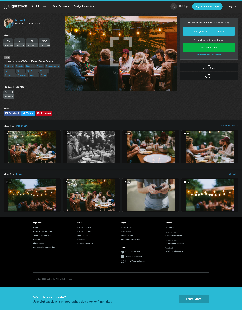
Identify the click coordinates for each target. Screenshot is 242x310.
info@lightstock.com (173, 234)
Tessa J (20, 20)
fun (43, 75)
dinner (34, 75)
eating (30, 66)
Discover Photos (84, 226)
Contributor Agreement (130, 238)
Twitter (28, 113)
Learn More (193, 298)
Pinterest (44, 113)
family (19, 66)
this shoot (21, 125)
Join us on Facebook (134, 255)
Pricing (184, 6)
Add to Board (209, 67)
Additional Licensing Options (209, 54)
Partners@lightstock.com (175, 242)
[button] (40, 6)
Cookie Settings (127, 234)
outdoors (10, 75)
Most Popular (82, 234)
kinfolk (44, 70)
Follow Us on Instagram (135, 260)
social (20, 70)
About (35, 226)
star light (22, 75)
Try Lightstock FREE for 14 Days (209, 31)
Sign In (232, 6)
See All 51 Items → (229, 125)
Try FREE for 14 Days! (207, 6)
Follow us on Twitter (133, 251)
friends (9, 66)
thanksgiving (52, 66)
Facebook (12, 113)
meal (40, 66)
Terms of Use (126, 226)
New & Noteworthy (85, 242)
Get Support (170, 226)
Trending (81, 238)
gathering (32, 70)
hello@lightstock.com (174, 250)
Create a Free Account (42, 230)
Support (36, 238)
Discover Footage (84, 230)
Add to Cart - (209, 47)
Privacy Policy (126, 230)
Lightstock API (39, 242)
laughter (9, 70)
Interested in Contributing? (44, 246)
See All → (233, 173)
